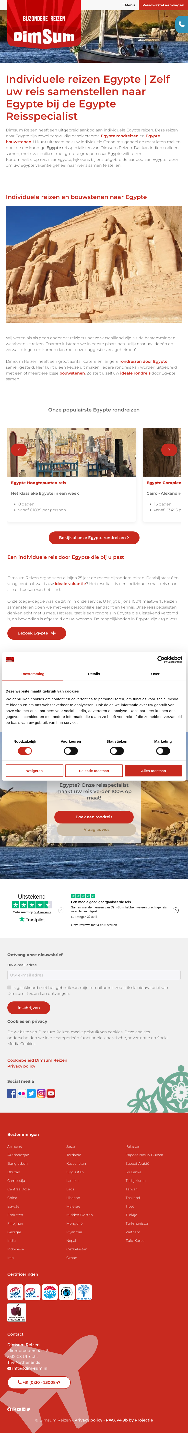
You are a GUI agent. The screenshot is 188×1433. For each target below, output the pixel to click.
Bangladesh (17, 1163)
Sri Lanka (133, 1172)
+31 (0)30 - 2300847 (39, 1382)
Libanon (73, 1198)
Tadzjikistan (136, 1180)
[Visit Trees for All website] (84, 1291)
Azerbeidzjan (18, 1155)
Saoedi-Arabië (137, 1163)
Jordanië (73, 1155)
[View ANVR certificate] (50, 1291)
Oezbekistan (76, 1249)
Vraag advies (96, 829)
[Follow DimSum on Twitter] (32, 1093)
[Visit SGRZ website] (33, 1291)
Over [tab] (155, 674)
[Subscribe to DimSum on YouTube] (51, 1093)
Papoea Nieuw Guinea (144, 1155)
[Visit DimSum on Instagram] (14, 1409)
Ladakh (72, 1180)
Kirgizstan (75, 1172)
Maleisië (73, 1206)
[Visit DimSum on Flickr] (24, 1409)
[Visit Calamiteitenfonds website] (67, 1291)
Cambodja (16, 1180)
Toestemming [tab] (32, 674)
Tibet (130, 1206)
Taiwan (132, 1189)
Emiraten (15, 1215)
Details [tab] (94, 674)
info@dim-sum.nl (27, 1368)
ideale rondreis (135, 373)
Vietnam (133, 1232)
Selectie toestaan (94, 770)
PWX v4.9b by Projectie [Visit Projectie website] (129, 1420)
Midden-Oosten (79, 1215)
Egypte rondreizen (120, 136)
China (12, 1198)
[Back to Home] (44, 24)
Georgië (14, 1232)
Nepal (71, 1240)
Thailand (133, 1198)
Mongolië (74, 1223)
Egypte (13, 1206)
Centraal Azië (18, 1189)
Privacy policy (21, 1066)
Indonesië (15, 1249)
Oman (71, 1258)
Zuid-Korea (135, 1240)
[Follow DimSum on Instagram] (42, 1093)
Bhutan (13, 1172)
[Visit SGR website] (15, 1291)
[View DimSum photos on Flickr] (22, 1093)
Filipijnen (15, 1223)
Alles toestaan (153, 770)
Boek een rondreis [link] (94, 817)
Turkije (131, 1215)
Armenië (14, 1146)
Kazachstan (76, 1163)
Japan (71, 1146)
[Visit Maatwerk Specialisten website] (16, 1311)
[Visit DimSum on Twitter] (28, 1409)
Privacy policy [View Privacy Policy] (88, 1420)
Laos (70, 1189)
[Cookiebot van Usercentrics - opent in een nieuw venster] (161, 659)
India (11, 1240)
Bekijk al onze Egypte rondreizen (94, 537)
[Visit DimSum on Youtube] (19, 1409)
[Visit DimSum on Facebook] (12, 1093)
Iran (10, 1258)
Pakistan (133, 1146)
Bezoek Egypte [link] (37, 633)
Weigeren (34, 770)
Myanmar (74, 1232)
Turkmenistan (137, 1223)
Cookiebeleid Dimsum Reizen (37, 1060)
